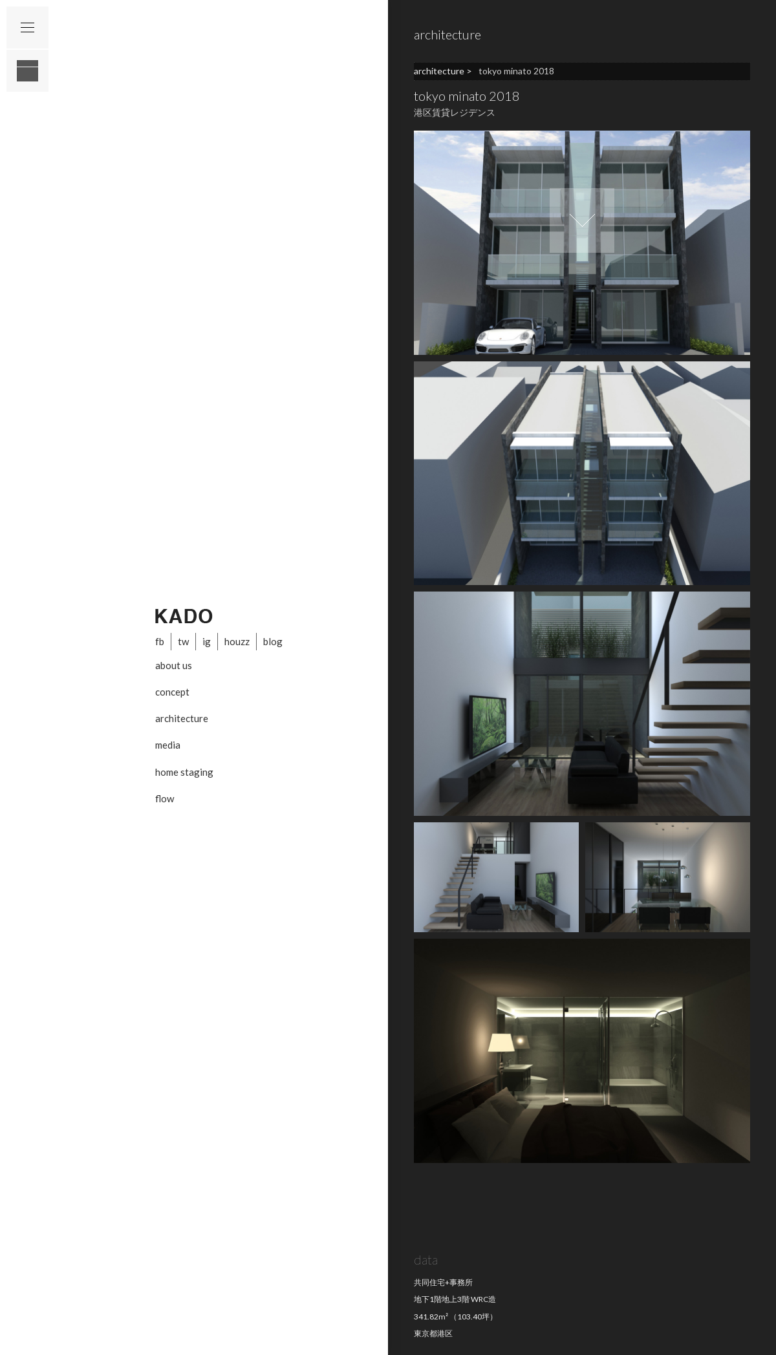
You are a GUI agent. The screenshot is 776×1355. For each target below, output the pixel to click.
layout (27, 71)
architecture (181, 718)
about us (173, 665)
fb (159, 641)
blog (273, 641)
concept (172, 692)
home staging (184, 772)
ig (206, 641)
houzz (237, 641)
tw (183, 641)
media (167, 745)
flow (164, 798)
